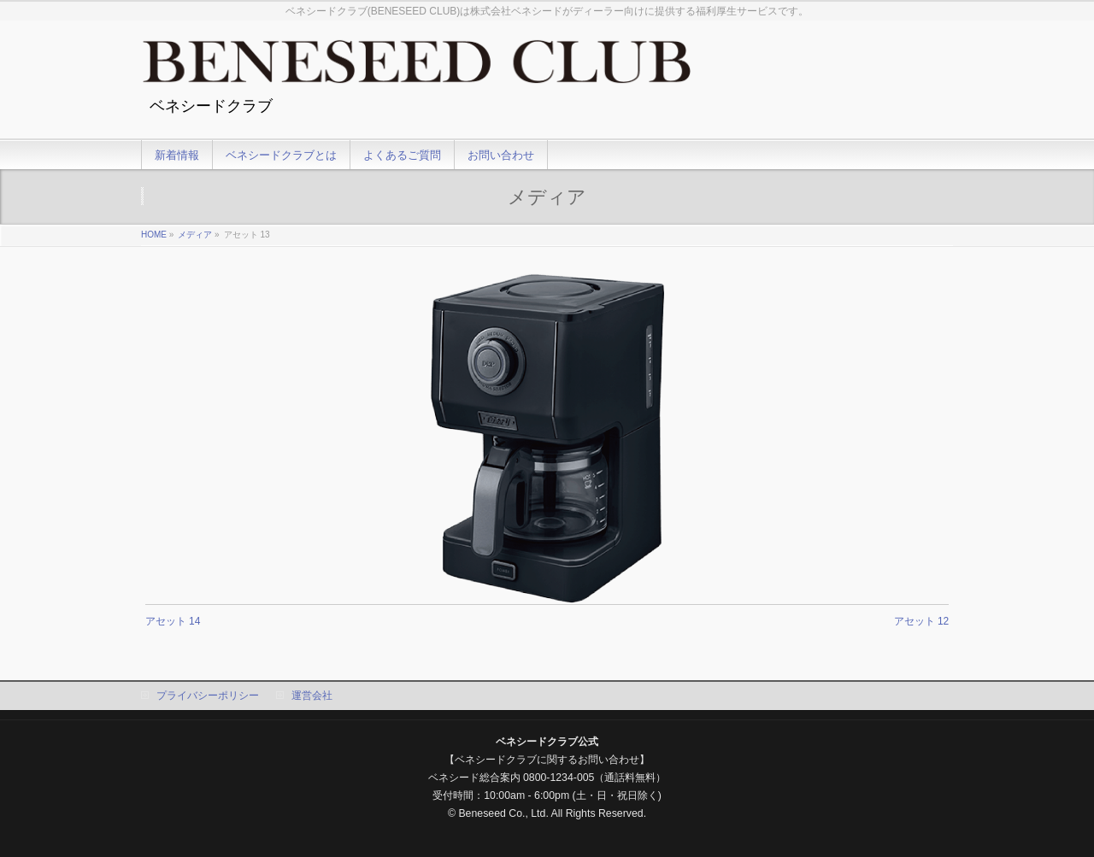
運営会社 (311, 695)
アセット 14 (173, 621)
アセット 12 (922, 621)
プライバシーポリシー (207, 695)
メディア (195, 234)
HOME (154, 234)
